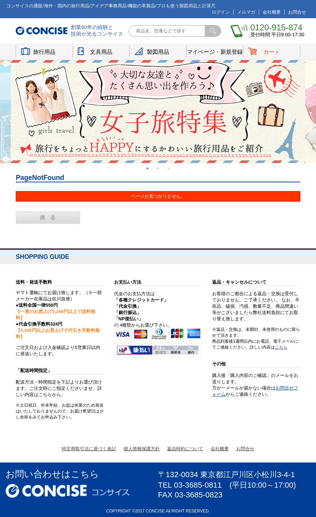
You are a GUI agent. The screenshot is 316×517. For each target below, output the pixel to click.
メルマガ (246, 12)
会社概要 (272, 12)
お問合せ (297, 12)
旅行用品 (44, 52)
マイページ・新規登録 (215, 52)
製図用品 (158, 52)
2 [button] (158, 168)
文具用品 (101, 52)
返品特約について (185, 448)
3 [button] (168, 168)
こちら (281, 347)
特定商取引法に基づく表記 (89, 448)
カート (271, 52)
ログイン (221, 12)
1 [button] (147, 168)
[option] (158, 111)
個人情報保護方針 (141, 448)
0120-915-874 (276, 27)
